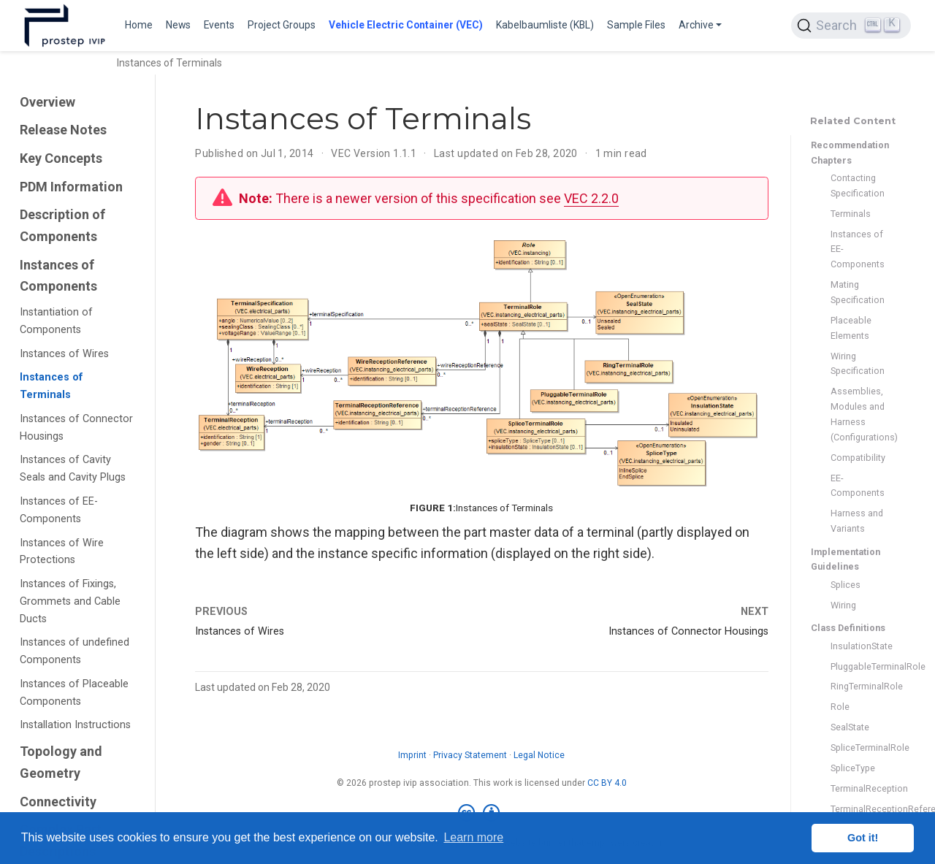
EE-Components (858, 486)
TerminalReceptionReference (858, 808)
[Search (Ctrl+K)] (851, 25)
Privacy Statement (470, 755)
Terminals (851, 213)
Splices (845, 584)
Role (840, 706)
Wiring (843, 605)
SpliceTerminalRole (858, 747)
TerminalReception (858, 788)
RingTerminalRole (858, 686)
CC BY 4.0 (607, 783)
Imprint (412, 755)
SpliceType (853, 767)
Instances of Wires (64, 354)
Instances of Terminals (51, 386)
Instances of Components (58, 275)
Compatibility (858, 457)
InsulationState (858, 646)
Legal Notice (539, 755)
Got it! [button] (862, 838)
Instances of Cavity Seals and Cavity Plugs (73, 468)
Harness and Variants (857, 521)
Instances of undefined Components (74, 651)
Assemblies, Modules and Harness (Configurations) (858, 414)
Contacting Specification (858, 185)
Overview (47, 102)
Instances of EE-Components (59, 510)
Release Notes (63, 129)
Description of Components (62, 225)
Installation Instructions (75, 725)
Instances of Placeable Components (74, 693)
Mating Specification (858, 292)
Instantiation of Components (56, 321)
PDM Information (71, 186)
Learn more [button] (473, 837)
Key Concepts (61, 158)
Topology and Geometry (61, 762)
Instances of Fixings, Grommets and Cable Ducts (70, 601)
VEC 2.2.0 (591, 198)
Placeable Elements (851, 328)
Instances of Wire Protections (62, 552)
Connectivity (58, 801)
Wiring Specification (858, 364)
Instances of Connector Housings (76, 428)
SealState (850, 727)
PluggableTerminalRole (858, 666)
